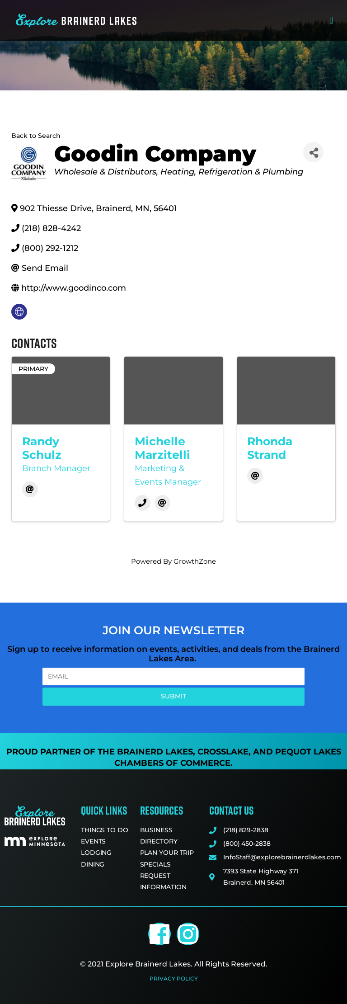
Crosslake (223, 752)
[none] (19, 312)
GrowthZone (195, 561)
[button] (331, 20)
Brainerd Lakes (155, 752)
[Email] (30, 489)
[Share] (313, 152)
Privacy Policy (174, 978)
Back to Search (36, 135)
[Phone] (142, 503)
